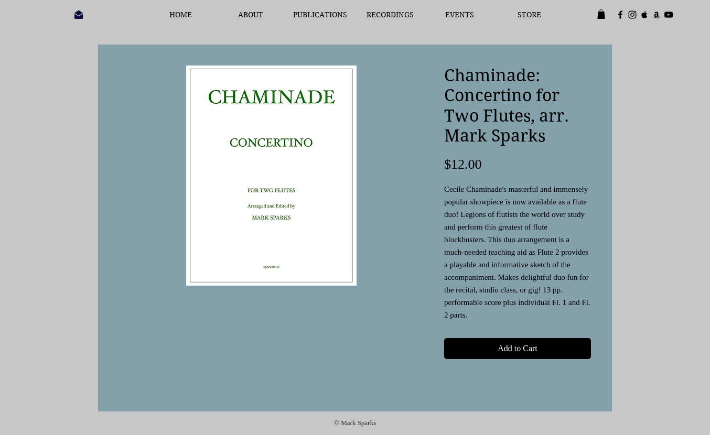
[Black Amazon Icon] (656, 14)
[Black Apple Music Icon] (644, 14)
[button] (601, 14)
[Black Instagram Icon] (632, 14)
